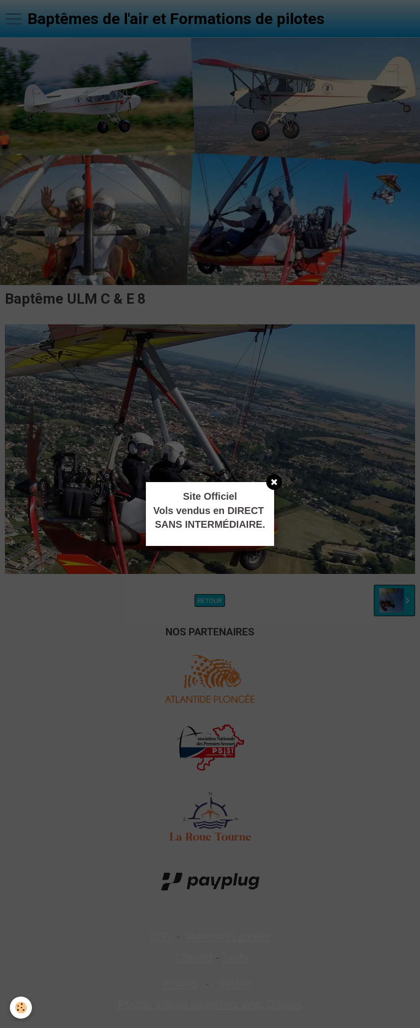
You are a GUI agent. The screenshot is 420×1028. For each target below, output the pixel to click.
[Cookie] (21, 1008)
